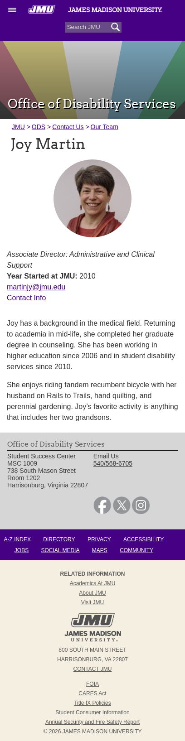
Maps (99, 550)
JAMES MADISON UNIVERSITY (102, 731)
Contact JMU (92, 669)
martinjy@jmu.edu (36, 287)
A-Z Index (17, 539)
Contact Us (67, 126)
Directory (59, 539)
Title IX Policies (92, 703)
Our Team (104, 126)
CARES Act (92, 693)
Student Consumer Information (92, 712)
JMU (18, 126)
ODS (38, 126)
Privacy (99, 539)
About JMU (92, 593)
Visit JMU (92, 602)
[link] (102, 511)
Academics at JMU (93, 583)
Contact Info (26, 298)
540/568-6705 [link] (112, 463)
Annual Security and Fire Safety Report (92, 722)
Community (136, 550)
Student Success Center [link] (41, 456)
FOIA (92, 684)
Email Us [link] (106, 456)
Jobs (22, 550)
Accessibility (143, 539)
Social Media (60, 550)
